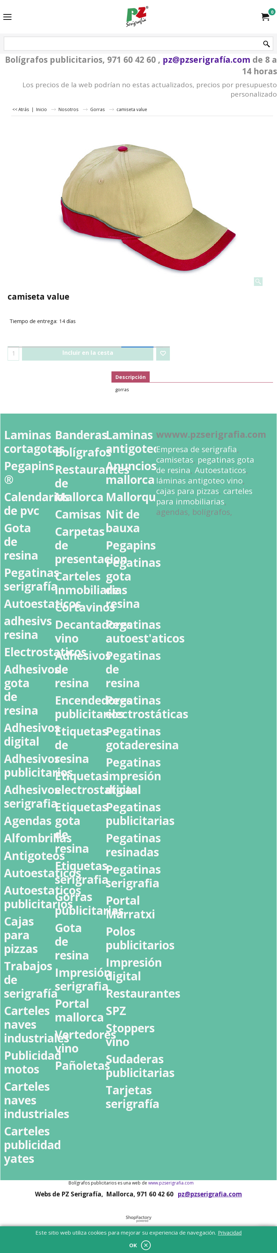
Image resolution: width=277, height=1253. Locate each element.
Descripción (130, 377)
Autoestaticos (220, 470)
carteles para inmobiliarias (204, 496)
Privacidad (230, 1232)
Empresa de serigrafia (196, 449)
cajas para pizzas (187, 491)
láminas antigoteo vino (199, 480)
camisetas (174, 459)
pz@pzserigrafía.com (206, 59)
